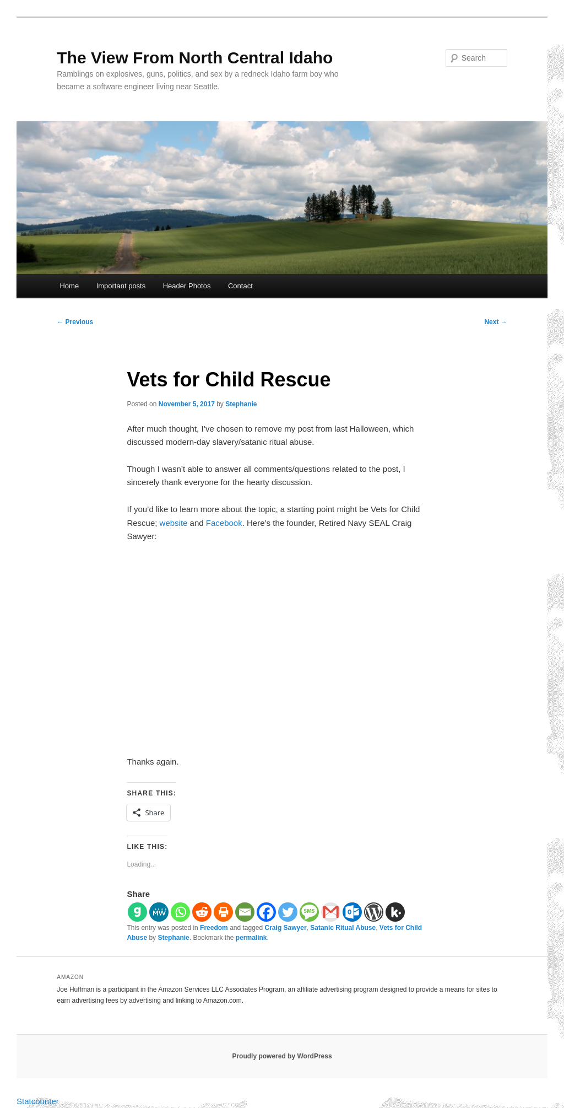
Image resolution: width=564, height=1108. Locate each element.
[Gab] (137, 912)
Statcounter (38, 1101)
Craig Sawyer (286, 928)
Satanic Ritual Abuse (343, 928)
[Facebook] (266, 912)
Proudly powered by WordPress (282, 1056)
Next (495, 322)
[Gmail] (330, 912)
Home (69, 286)
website (174, 523)
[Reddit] (202, 912)
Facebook (223, 523)
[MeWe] (159, 912)
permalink (251, 938)
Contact (240, 286)
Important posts (121, 286)
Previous (75, 322)
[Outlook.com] (352, 912)
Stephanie (241, 404)
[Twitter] (287, 912)
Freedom (214, 928)
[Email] (244, 912)
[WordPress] (373, 912)
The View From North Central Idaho (195, 58)
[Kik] (395, 912)
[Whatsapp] (180, 912)
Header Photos (187, 286)
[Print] (223, 912)
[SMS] (309, 912)
